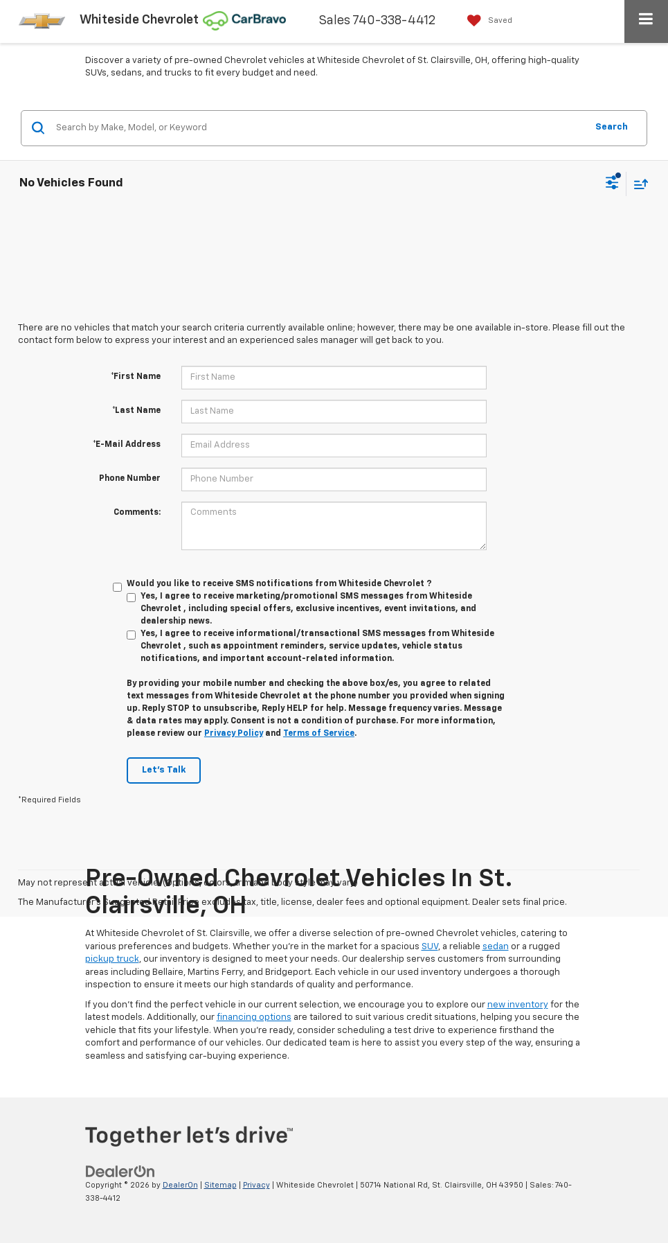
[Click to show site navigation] (646, 21)
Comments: (137, 513)
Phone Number (130, 479)
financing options (254, 1017)
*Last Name (136, 411)
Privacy (256, 1185)
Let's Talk (164, 770)
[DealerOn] (120, 1171)
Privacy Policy (233, 734)
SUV (430, 946)
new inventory (517, 1005)
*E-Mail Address (127, 445)
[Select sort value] (637, 184)
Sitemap (220, 1185)
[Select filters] (612, 184)
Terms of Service (318, 734)
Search (611, 127)
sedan (495, 946)
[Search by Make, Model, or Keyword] (319, 128)
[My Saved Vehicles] (486, 20)
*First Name (136, 377)
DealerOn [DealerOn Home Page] (180, 1185)
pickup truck (112, 959)
